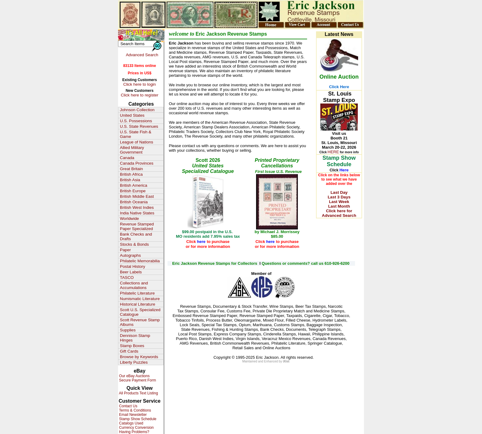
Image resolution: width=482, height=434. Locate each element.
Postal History (132, 266)
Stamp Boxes (132, 345)
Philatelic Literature (137, 293)
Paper (125, 250)
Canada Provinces (136, 163)
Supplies (128, 330)
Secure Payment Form (137, 380)
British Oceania (134, 202)
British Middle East (137, 196)
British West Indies (137, 207)
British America (133, 185)
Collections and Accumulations (134, 285)
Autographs (130, 255)
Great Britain (131, 168)
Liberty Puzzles (134, 362)
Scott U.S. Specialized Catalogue (140, 312)
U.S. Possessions (136, 121)
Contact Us (127, 406)
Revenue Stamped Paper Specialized (137, 226)
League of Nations (136, 142)
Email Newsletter (132, 414)
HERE (333, 152)
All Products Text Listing (138, 393)
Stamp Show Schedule (137, 419)
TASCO (127, 277)
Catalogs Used (130, 423)
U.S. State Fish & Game (135, 134)
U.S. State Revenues (139, 126)
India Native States (137, 213)
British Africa (131, 174)
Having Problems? (133, 432)
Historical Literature (137, 304)
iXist (286, 361)
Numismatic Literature (140, 298)
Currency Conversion (136, 427)
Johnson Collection (137, 110)
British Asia (130, 180)
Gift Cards (129, 351)
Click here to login (139, 84)
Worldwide (129, 218)
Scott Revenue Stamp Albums (140, 322)
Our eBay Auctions (134, 376)
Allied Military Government (132, 149)
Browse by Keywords (139, 356)
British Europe (133, 191)
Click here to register (139, 95)
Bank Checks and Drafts (136, 236)
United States (132, 115)
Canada (127, 157)
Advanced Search (142, 55)
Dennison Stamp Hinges (135, 337)
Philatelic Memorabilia (140, 261)
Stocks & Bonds (134, 244)
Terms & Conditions (134, 410)
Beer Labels (131, 272)
